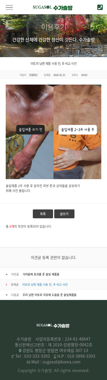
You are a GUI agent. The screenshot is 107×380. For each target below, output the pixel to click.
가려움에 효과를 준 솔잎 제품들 (41, 274)
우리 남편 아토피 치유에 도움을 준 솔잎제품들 (49, 295)
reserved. (81, 370)
